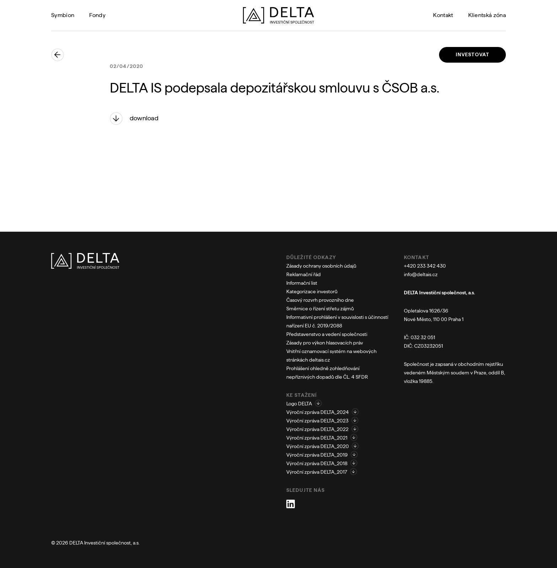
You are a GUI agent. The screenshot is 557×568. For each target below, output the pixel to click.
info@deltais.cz (421, 274)
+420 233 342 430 (425, 266)
